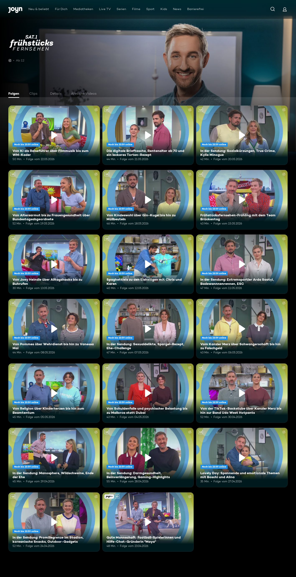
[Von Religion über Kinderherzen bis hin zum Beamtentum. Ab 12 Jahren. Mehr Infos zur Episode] (54, 393)
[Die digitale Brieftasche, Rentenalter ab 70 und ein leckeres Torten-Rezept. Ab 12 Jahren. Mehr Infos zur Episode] (148, 135)
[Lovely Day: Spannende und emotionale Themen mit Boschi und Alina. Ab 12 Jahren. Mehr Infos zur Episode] (242, 457)
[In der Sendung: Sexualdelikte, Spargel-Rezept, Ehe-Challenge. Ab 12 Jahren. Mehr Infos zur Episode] (148, 328)
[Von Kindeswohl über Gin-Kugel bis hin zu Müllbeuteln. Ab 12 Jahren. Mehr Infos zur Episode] (148, 199)
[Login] (285, 9)
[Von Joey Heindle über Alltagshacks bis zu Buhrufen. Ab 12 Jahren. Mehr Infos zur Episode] (54, 264)
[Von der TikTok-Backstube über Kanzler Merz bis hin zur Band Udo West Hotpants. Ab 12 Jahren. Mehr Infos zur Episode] (242, 393)
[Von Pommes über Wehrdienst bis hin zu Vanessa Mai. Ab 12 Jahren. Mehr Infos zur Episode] (54, 328)
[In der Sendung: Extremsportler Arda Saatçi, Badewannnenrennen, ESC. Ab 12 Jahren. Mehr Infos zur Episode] (242, 264)
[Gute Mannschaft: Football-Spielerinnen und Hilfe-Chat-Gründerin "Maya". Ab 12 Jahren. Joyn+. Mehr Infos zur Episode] (148, 522)
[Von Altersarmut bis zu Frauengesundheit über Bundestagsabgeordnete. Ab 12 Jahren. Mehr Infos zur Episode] (54, 199)
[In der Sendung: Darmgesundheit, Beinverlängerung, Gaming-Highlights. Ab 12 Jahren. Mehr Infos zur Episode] (148, 457)
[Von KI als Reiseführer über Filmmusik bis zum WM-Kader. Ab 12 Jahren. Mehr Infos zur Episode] (54, 135)
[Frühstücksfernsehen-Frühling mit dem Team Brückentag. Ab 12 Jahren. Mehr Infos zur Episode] (242, 199)
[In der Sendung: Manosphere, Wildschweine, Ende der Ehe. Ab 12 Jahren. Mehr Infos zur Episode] (54, 457)
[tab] (15, 94)
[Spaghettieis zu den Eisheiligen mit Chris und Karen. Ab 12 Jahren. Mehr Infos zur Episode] (148, 264)
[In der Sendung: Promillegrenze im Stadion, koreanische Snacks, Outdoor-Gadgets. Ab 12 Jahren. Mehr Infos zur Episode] (54, 522)
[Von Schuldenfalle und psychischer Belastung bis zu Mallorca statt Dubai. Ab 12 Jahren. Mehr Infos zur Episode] (148, 393)
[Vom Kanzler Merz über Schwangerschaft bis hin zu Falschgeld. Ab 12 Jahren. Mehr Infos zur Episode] (242, 328)
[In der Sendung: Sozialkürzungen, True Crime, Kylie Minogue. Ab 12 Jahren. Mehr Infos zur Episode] (242, 135)
